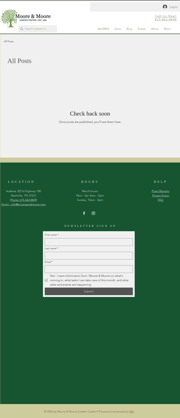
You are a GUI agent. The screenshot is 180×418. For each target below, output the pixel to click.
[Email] (87, 269)
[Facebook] (84, 213)
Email (49, 262)
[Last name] (87, 255)
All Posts (9, 41)
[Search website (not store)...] (37, 29)
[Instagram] (93, 213)
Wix (131, 411)
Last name (51, 248)
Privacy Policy (160, 195)
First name (52, 235)
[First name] (87, 242)
